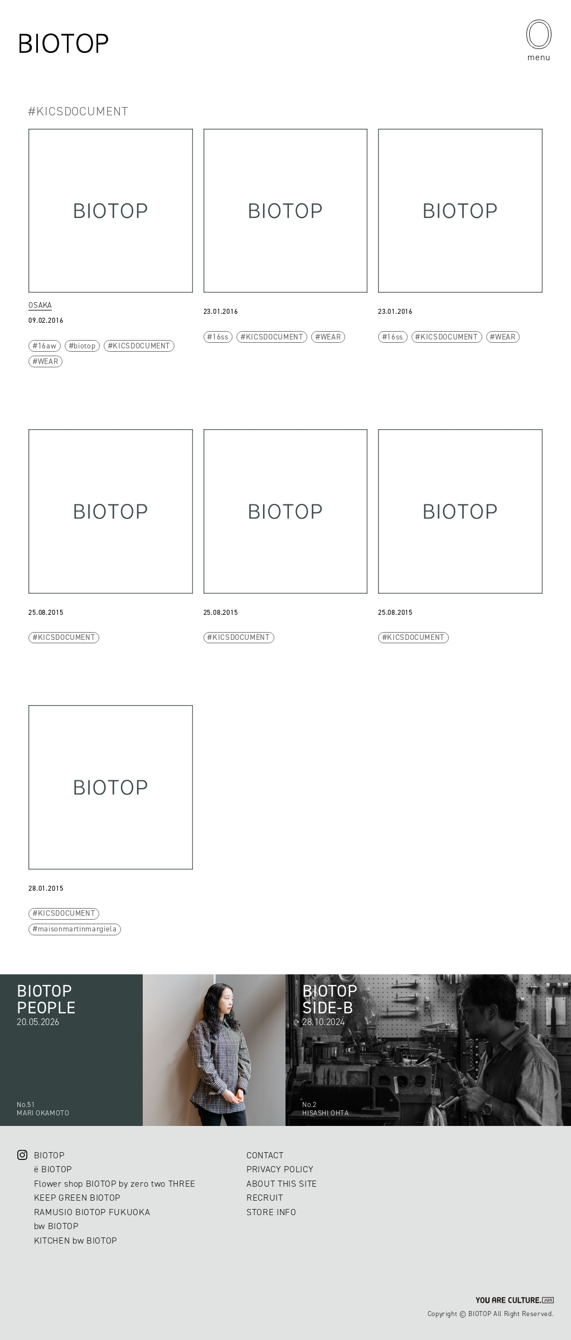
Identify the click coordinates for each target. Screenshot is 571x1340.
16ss (220, 337)
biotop (84, 346)
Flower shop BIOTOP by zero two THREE (115, 1184)
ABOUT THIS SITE (281, 1184)
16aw (47, 346)
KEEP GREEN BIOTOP (77, 1197)
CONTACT (265, 1155)
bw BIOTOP (56, 1226)
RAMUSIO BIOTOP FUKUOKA (92, 1212)
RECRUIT (264, 1197)
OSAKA (40, 305)
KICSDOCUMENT (141, 346)
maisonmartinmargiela (77, 929)
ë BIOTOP (53, 1169)
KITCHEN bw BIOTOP (75, 1240)
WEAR (48, 361)
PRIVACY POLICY (279, 1169)
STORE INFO (271, 1212)
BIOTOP (49, 1155)
